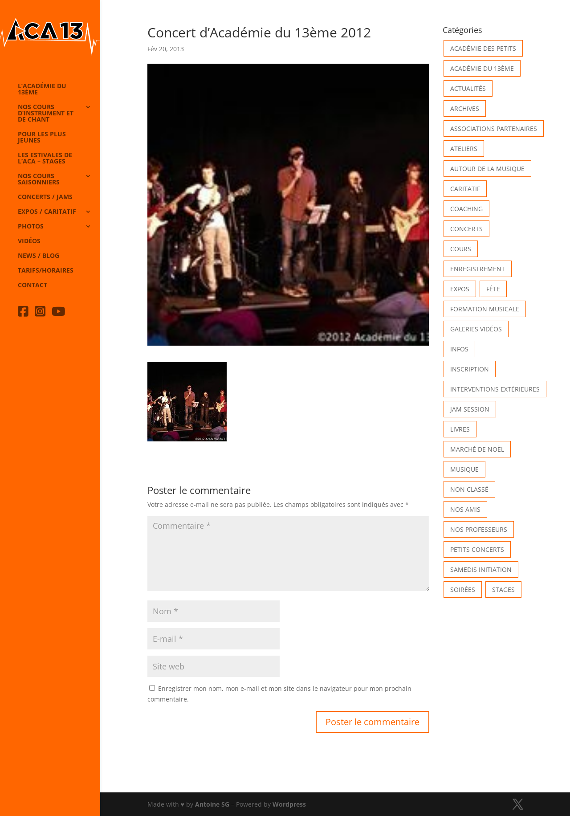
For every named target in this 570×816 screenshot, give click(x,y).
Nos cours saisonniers (39, 179)
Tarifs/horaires (45, 270)
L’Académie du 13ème (42, 89)
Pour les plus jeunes (42, 137)
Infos (459, 349)
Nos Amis (465, 509)
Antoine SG (212, 804)
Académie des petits (483, 48)
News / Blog (38, 256)
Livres (460, 429)
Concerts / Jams (45, 197)
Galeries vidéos (476, 329)
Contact (32, 285)
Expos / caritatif (47, 212)
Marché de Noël (477, 449)
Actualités (468, 88)
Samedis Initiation (481, 569)
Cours (460, 249)
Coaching (466, 208)
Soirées (462, 589)
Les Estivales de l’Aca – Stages (45, 158)
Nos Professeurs (478, 529)
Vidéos (29, 241)
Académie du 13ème (482, 68)
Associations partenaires (493, 128)
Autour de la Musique (487, 168)
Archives (464, 108)
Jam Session (469, 409)
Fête (493, 289)
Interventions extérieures (495, 389)
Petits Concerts (477, 549)
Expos (459, 289)
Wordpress (289, 804)
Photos (31, 226)
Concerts (466, 228)
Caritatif (465, 188)
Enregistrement (477, 269)
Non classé (469, 489)
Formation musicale (484, 309)
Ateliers (463, 148)
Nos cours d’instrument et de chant (45, 113)
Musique (464, 469)
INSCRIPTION (469, 369)
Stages (503, 589)
